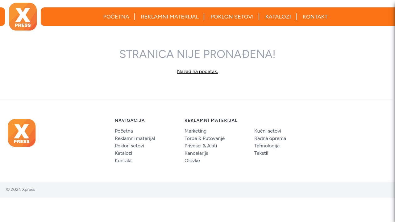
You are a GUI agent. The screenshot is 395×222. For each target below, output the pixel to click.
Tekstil (261, 153)
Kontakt (315, 16)
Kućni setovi (267, 131)
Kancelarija (196, 153)
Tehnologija (267, 146)
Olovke (192, 160)
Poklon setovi (232, 16)
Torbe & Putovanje (205, 138)
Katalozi (278, 16)
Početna (116, 16)
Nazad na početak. (197, 71)
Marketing (196, 131)
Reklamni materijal (170, 16)
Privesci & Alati (201, 146)
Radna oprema (270, 138)
